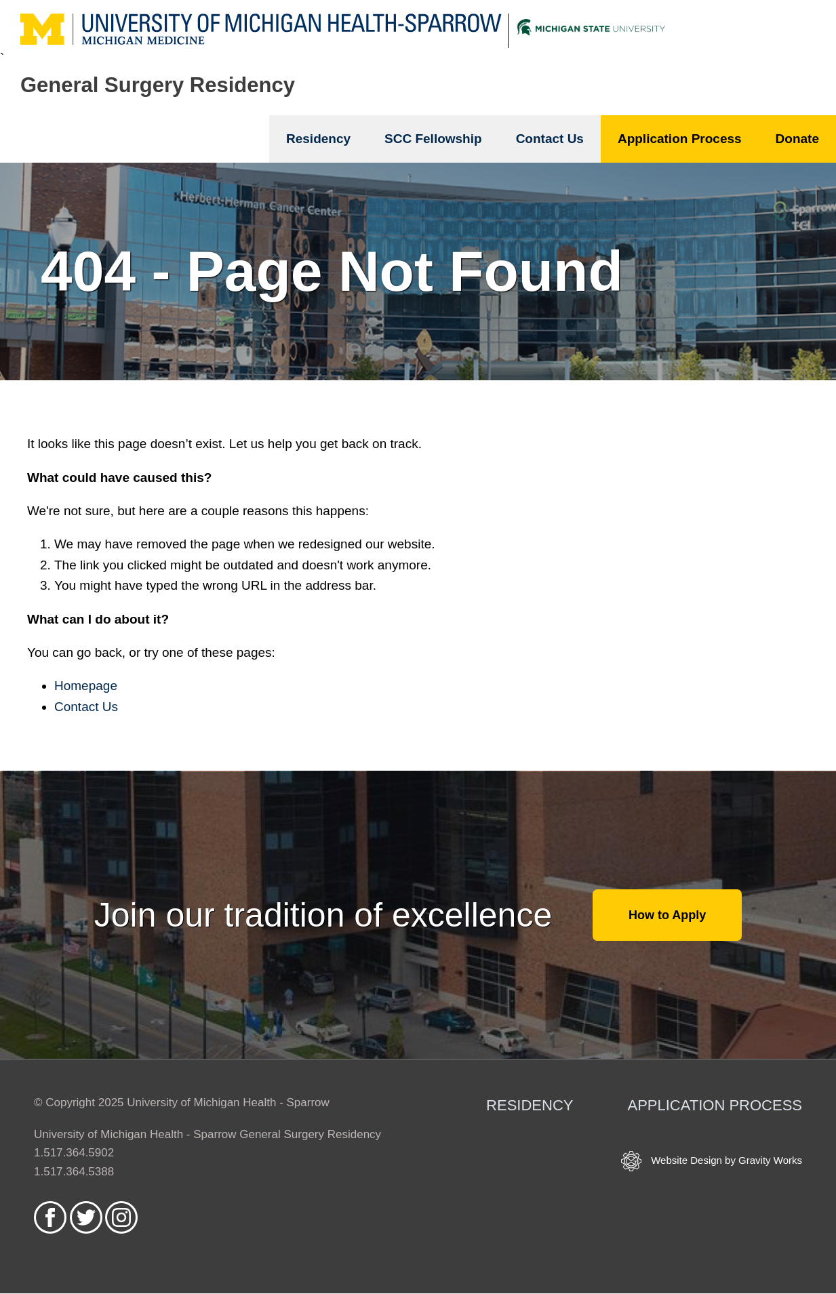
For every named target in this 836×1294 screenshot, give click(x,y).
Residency (318, 139)
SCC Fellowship (433, 139)
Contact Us (550, 139)
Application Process (680, 139)
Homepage (85, 686)
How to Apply (667, 915)
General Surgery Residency (157, 85)
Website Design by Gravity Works (711, 1161)
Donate (797, 139)
